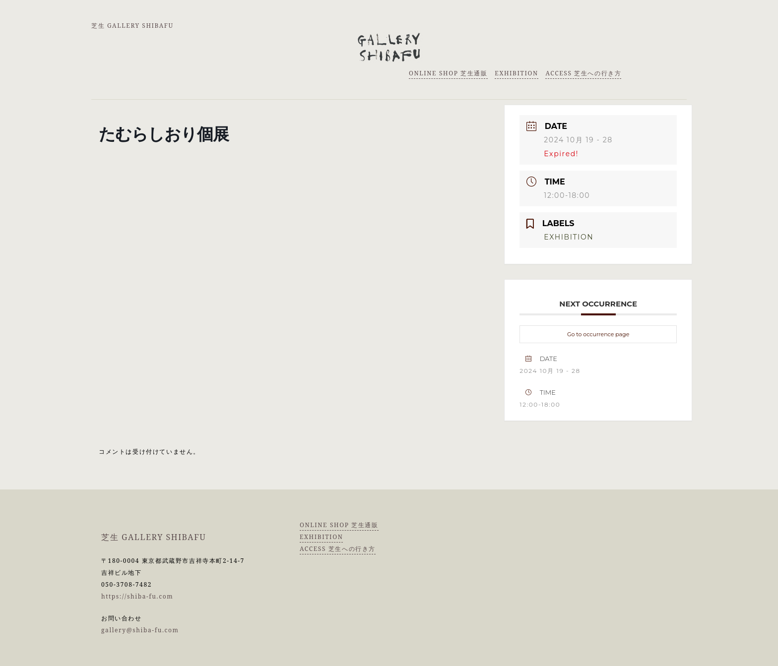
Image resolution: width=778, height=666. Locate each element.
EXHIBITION (516, 73)
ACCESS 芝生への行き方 (583, 73)
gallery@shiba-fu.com (140, 630)
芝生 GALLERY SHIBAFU (132, 25)
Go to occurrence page (598, 334)
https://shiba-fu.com (137, 596)
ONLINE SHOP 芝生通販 (448, 73)
